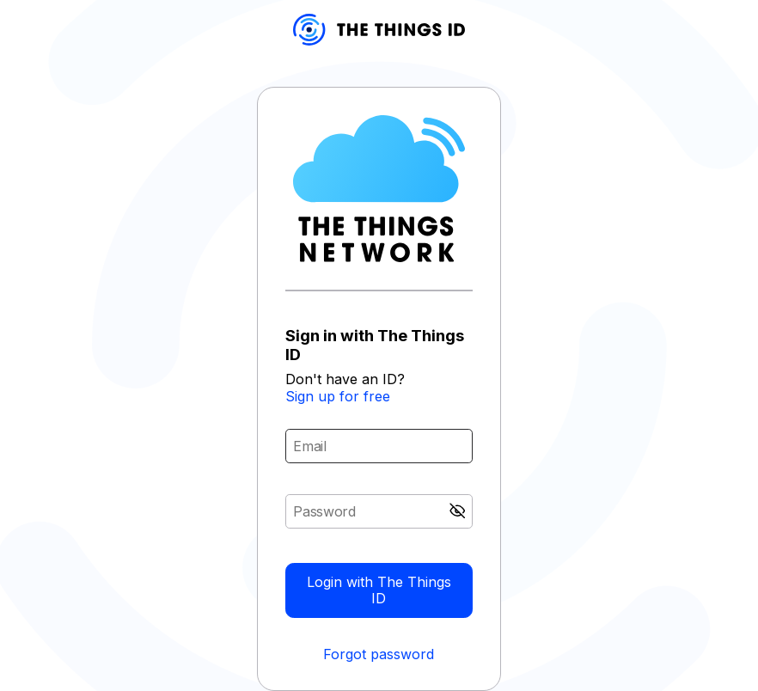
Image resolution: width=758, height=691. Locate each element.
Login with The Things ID (379, 590)
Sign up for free (337, 396)
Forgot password (378, 654)
